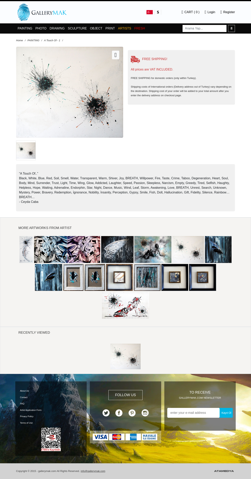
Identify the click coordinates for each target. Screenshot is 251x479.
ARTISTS (124, 28)
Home (19, 40)
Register (227, 12)
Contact (23, 397)
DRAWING (57, 28)
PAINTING (25, 28)
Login (210, 12)
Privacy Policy (26, 416)
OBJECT (96, 28)
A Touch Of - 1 (52, 40)
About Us (24, 391)
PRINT (110, 28)
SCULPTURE (77, 28)
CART (190, 12)
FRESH (139, 28)
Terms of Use (26, 423)
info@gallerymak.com (93, 471)
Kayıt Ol (226, 412)
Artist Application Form (31, 410)
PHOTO (40, 28)
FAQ (22, 403)
